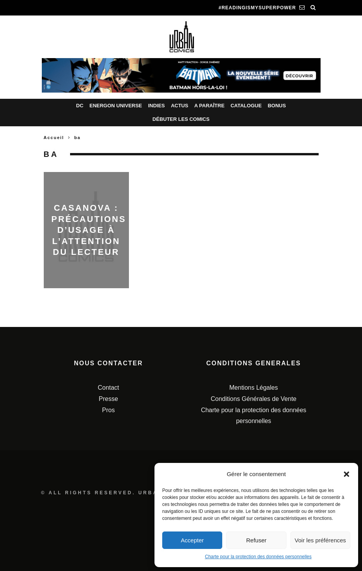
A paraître (209, 105)
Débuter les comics (181, 119)
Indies (156, 105)
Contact (108, 387)
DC (80, 105)
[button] (346, 474)
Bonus (277, 105)
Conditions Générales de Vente (253, 399)
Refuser (256, 540)
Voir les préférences (320, 540)
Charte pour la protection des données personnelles (258, 556)
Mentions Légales (253, 387)
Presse (108, 399)
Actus (179, 105)
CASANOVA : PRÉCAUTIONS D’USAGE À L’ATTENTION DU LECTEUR (88, 230)
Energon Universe (115, 105)
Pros (108, 410)
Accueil (54, 137)
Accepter (192, 540)
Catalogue (245, 105)
